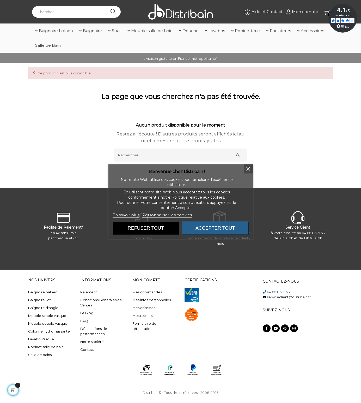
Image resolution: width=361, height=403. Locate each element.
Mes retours (142, 315)
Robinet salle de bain (46, 347)
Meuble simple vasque (47, 315)
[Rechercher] (180, 155)
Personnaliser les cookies (167, 214)
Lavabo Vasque (41, 339)
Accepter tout (215, 228)
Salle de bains (40, 355)
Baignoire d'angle (43, 308)
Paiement (88, 292)
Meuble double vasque (47, 323)
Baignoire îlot (39, 300)
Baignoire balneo (43, 292)
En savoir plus (126, 214)
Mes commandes (147, 292)
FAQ (84, 321)
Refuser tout (146, 228)
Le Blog (86, 313)
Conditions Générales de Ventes (101, 302)
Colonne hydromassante (49, 331)
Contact (87, 349)
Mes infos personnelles (151, 300)
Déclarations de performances (93, 331)
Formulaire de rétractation (144, 326)
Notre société (92, 342)
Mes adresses (143, 308)
